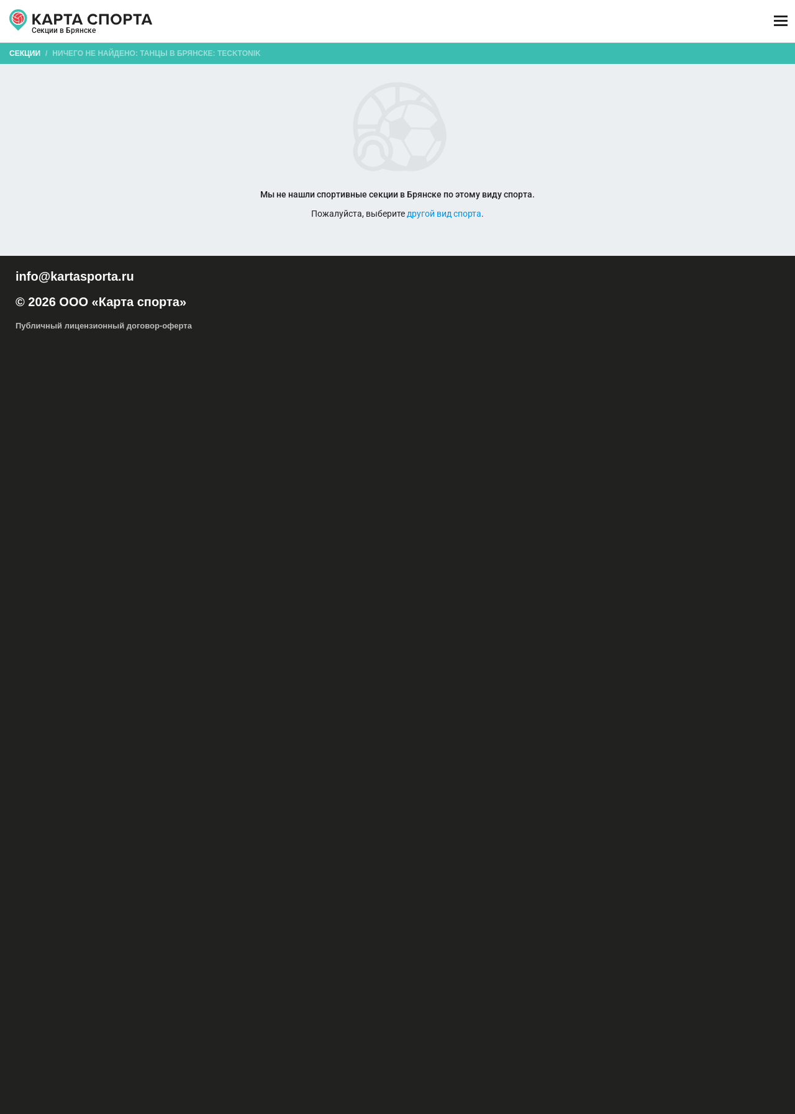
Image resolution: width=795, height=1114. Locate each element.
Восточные (202, 552)
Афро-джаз (515, 540)
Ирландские (377, 552)
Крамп (706, 552)
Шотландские (443, 577)
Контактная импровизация (585, 552)
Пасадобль (370, 590)
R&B (442, 540)
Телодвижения (645, 577)
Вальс (467, 590)
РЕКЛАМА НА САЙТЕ (78, 988)
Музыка (519, 577)
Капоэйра (477, 552)
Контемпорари (663, 552)
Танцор (486, 577)
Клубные (517, 552)
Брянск (52, 36)
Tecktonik (472, 540)
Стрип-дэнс (744, 565)
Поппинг (386, 565)
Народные (347, 565)
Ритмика (692, 577)
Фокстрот (539, 590)
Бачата (620, 540)
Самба (295, 590)
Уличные (261, 590)
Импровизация (278, 552)
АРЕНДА (276, 21)
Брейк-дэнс (659, 540)
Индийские (330, 552)
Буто (734, 540)
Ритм (571, 590)
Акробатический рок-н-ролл (344, 540)
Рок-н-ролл (464, 565)
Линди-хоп (201, 565)
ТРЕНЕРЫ (345, 21)
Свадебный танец (555, 565)
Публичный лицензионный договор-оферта (104, 1061)
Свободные (640, 565)
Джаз (237, 552)
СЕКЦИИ (210, 21)
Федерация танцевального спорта (647, 590)
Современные (692, 565)
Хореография (389, 577)
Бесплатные (689, 95)
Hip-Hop (413, 540)
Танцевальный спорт (576, 577)
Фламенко (289, 577)
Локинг (238, 565)
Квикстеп (500, 590)
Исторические (430, 552)
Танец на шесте (237, 577)
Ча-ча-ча (329, 590)
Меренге (272, 565)
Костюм (727, 577)
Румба (408, 590)
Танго (192, 577)
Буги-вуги (702, 540)
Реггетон (423, 565)
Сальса (503, 565)
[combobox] (368, 95)
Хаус (350, 577)
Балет (552, 540)
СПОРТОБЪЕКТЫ (442, 21)
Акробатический (210, 590)
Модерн (308, 565)
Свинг (603, 565)
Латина (737, 552)
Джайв (438, 590)
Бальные (585, 540)
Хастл (324, 577)
